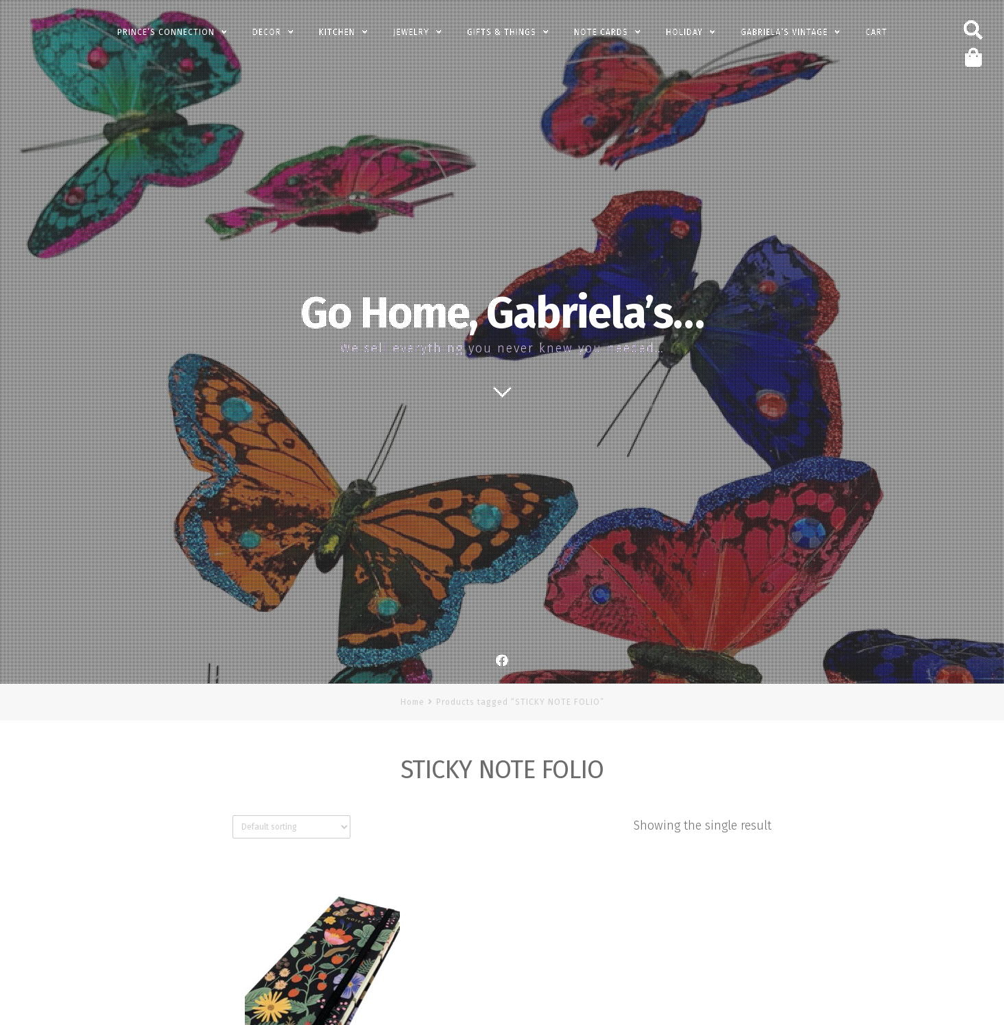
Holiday (684, 32)
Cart (876, 32)
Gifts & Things (501, 32)
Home (413, 702)
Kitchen (337, 32)
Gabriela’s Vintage (784, 32)
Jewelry (411, 32)
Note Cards (601, 32)
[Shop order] (291, 827)
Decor (266, 32)
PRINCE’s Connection (166, 32)
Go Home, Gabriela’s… (502, 313)
